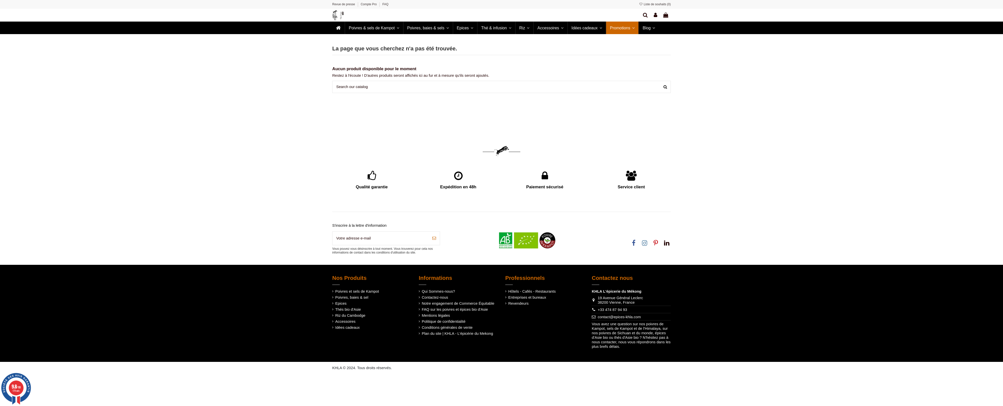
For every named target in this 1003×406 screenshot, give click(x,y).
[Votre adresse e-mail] (380, 238)
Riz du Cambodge (350, 315)
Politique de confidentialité (443, 321)
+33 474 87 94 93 (612, 309)
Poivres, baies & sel (351, 297)
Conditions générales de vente (447, 327)
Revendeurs (518, 303)
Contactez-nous (435, 297)
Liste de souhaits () (655, 4)
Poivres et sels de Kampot (357, 291)
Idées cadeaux (347, 327)
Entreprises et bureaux (527, 297)
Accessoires (345, 321)
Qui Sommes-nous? (438, 291)
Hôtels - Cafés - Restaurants (532, 291)
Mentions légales (436, 315)
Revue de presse (344, 4)
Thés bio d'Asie (348, 309)
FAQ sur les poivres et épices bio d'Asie (455, 309)
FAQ (385, 4)
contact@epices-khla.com (619, 317)
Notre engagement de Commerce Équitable (458, 303)
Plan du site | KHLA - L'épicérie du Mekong (457, 333)
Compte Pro (369, 4)
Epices (341, 303)
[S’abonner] (434, 238)
